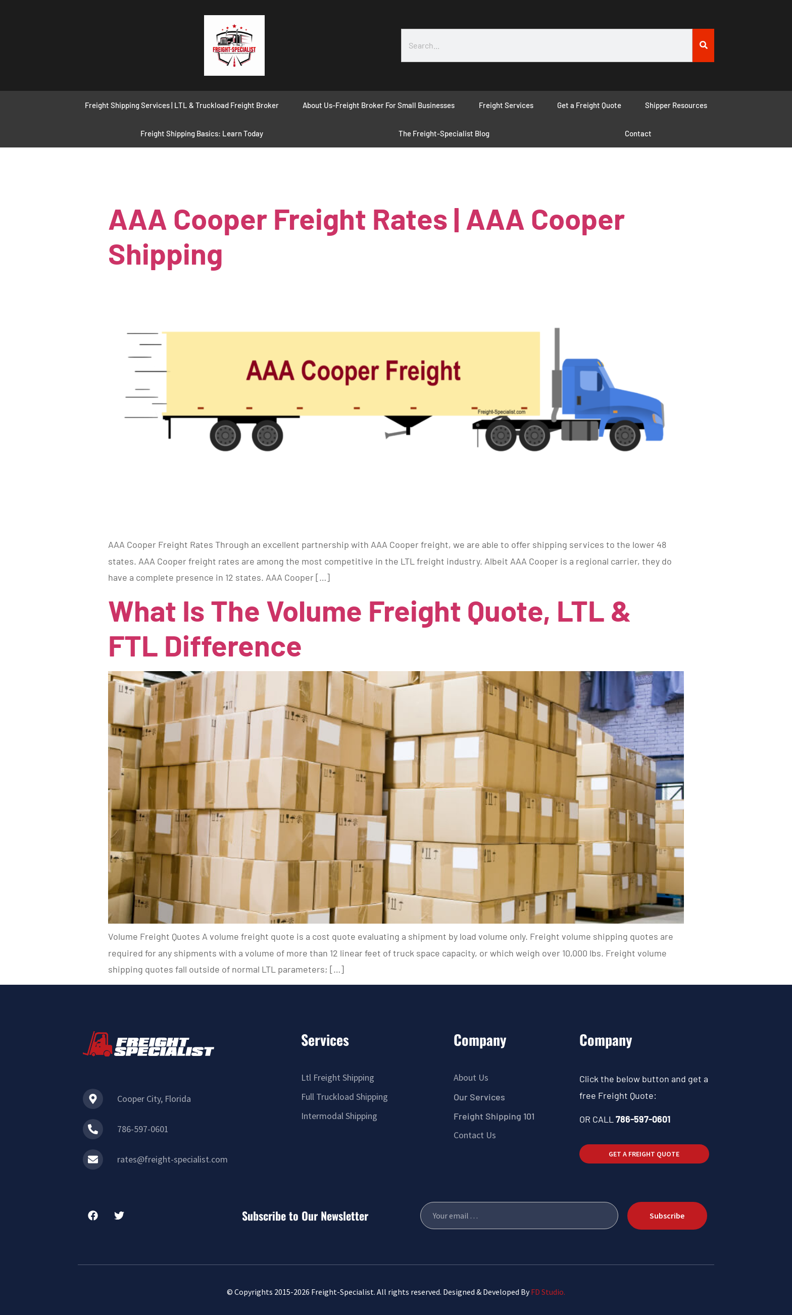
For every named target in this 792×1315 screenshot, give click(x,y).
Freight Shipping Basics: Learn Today (201, 133)
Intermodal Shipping (339, 1116)
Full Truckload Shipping (344, 1096)
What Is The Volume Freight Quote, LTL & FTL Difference (369, 627)
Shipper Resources (676, 105)
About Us (471, 1077)
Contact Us (475, 1135)
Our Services (479, 1096)
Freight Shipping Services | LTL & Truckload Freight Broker (182, 105)
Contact (638, 133)
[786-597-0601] (93, 1129)
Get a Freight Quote (589, 105)
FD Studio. (548, 1292)
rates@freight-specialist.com (172, 1159)
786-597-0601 (143, 1129)
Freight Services (506, 105)
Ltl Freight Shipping (337, 1077)
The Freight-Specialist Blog (444, 133)
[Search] (703, 45)
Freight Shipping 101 (494, 1116)
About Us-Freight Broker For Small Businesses (379, 105)
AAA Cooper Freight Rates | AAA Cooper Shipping (366, 235)
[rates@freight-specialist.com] (93, 1159)
